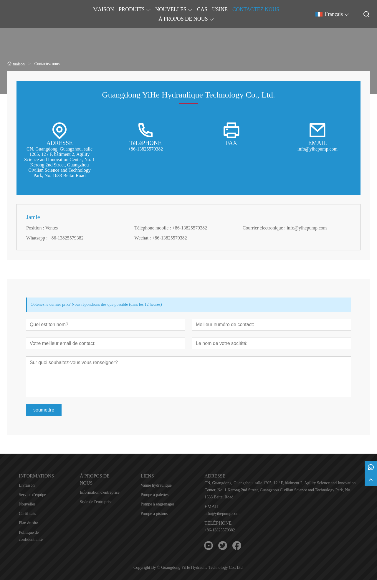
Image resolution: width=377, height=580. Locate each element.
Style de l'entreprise (96, 502)
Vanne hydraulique (155, 485)
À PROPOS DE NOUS (183, 19)
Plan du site (28, 523)
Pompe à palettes (154, 495)
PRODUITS (132, 9)
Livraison (27, 485)
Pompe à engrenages (157, 504)
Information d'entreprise (100, 492)
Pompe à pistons (154, 513)
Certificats (27, 513)
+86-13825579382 (219, 530)
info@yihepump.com (221, 513)
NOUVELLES (170, 9)
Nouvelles (27, 504)
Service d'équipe (32, 495)
